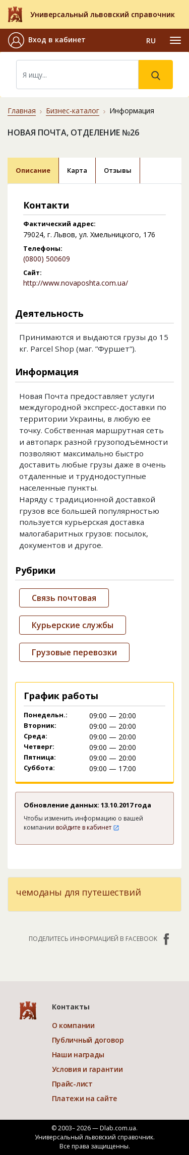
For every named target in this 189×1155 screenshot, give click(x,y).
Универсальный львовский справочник (102, 14)
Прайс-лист (72, 1084)
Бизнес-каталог (72, 110)
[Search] (77, 74)
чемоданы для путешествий (78, 892)
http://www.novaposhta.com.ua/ (75, 283)
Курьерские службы (72, 625)
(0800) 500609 (46, 258)
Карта (77, 170)
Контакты (71, 1006)
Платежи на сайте (84, 1098)
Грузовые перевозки (74, 652)
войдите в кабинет (87, 827)
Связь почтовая (64, 597)
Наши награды (78, 1054)
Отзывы (118, 170)
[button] (47, 40)
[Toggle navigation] (175, 40)
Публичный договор (88, 1040)
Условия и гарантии (87, 1069)
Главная (22, 110)
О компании (73, 1025)
